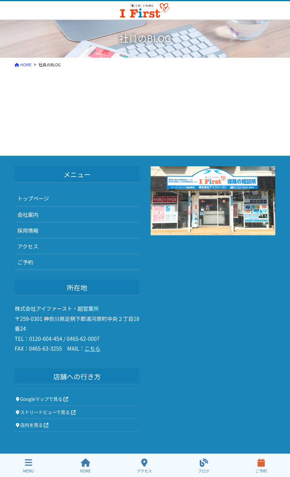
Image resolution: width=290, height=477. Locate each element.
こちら (92, 348)
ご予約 (25, 262)
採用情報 (28, 230)
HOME (85, 466)
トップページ (33, 198)
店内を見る (32, 425)
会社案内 (28, 214)
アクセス (27, 246)
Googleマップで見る (42, 399)
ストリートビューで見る (46, 412)
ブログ (204, 466)
